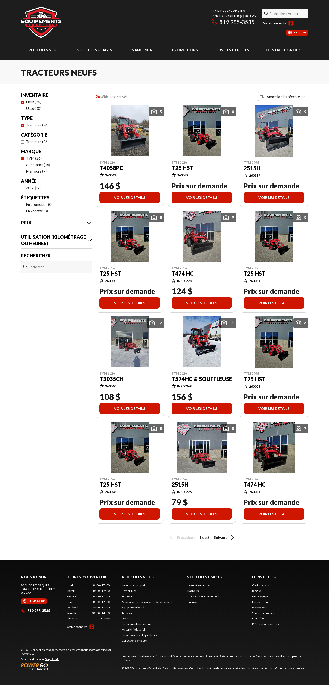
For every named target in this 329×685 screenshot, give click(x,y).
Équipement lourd (133, 607)
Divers (126, 618)
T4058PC (111, 168)
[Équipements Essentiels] (41, 22)
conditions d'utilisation (259, 668)
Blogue (256, 591)
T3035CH (111, 379)
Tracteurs (128, 596)
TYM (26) (34, 158)
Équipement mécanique (136, 624)
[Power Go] (67, 666)
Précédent (181, 537)
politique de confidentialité (221, 668)
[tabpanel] (88, 602)
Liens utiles (264, 577)
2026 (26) (33, 187)
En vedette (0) (37, 210)
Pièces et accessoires (265, 624)
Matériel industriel (133, 629)
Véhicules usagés (94, 50)
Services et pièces (232, 50)
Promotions (185, 50)
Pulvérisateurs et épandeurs (139, 635)
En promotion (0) (39, 204)
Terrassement (131, 613)
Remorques (129, 591)
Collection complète (134, 640)
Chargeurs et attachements (204, 596)
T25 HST (182, 168)
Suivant (225, 537)
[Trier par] (283, 96)
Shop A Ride (52, 659)
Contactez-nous (283, 50)
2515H (252, 168)
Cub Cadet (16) (38, 164)
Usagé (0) (33, 108)
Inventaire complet (133, 585)
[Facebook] (291, 23)
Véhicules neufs (44, 50)
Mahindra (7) (36, 171)
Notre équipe (260, 596)
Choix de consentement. (290, 668)
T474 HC (183, 273)
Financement (142, 50)
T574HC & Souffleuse (202, 379)
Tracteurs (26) (37, 125)
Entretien (258, 618)
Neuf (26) (33, 102)
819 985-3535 (233, 21)
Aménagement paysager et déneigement (147, 602)
